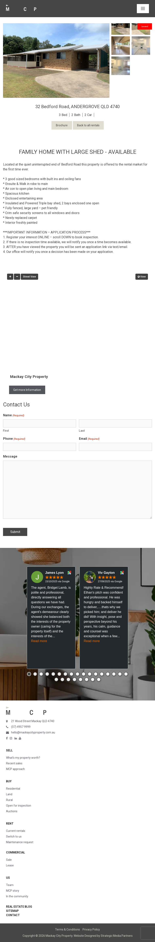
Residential (13, 788)
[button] (29, 674)
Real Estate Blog (19, 906)
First (6, 430)
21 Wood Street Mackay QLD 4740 (32, 721)
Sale (9, 859)
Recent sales (14, 763)
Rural (9, 800)
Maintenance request (19, 842)
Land (9, 794)
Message (10, 456)
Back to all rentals (88, 125)
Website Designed (85, 935)
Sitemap (12, 910)
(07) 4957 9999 (20, 726)
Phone (14, 439)
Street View (29, 276)
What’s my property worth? (23, 757)
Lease (10, 865)
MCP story (12, 890)
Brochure (62, 125)
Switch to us (14, 836)
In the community (17, 896)
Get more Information (27, 389)
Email (89, 439)
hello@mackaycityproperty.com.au (33, 732)
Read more (39, 641)
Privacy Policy (91, 929)
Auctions (11, 811)
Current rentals (15, 830)
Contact (13, 915)
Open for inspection (18, 805)
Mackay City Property (29, 376)
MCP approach (15, 769)
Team (10, 885)
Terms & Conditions (67, 929)
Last (82, 430)
